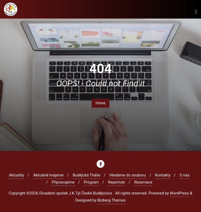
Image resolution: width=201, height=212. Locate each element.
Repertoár (116, 182)
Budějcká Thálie (86, 175)
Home (100, 103)
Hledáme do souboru (127, 175)
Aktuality (16, 175)
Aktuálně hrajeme (48, 175)
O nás (184, 175)
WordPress (179, 193)
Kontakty (162, 175)
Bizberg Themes (112, 200)
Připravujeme (63, 182)
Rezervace (143, 182)
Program (91, 182)
